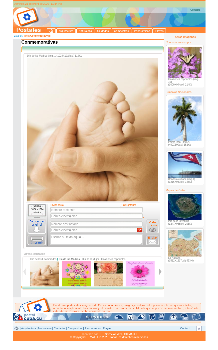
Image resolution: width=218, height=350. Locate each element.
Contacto (195, 9)
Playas (107, 328)
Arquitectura (28, 328)
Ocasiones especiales (113, 259)
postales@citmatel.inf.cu (96, 314)
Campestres (75, 328)
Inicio (26, 35)
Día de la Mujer (90, 259)
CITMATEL (131, 334)
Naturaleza (44, 328)
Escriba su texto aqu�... (97, 239)
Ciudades (59, 328)
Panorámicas (93, 328)
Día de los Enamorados (43, 259)
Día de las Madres (69, 259)
